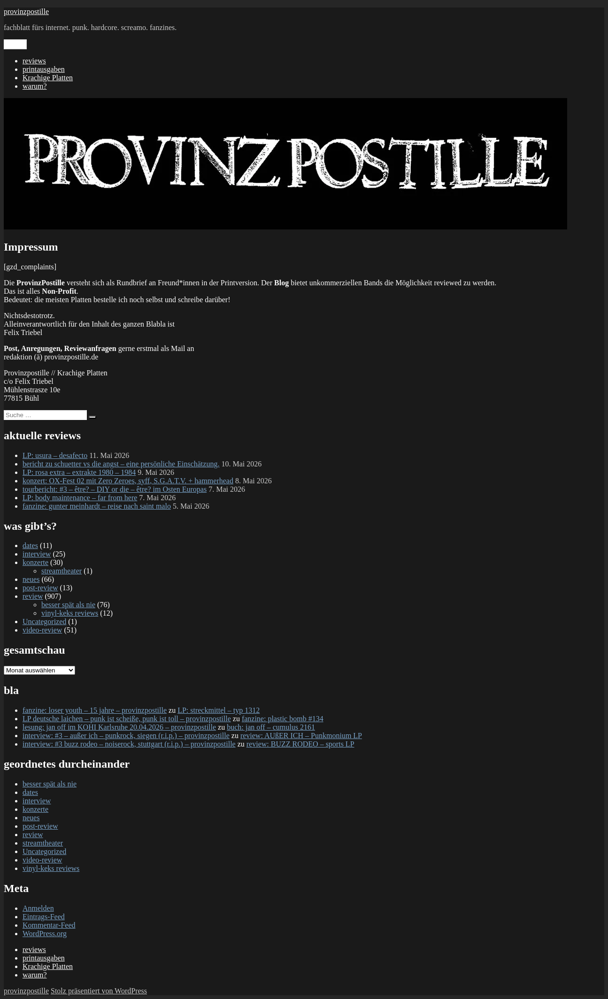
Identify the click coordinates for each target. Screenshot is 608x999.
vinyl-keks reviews (69, 613)
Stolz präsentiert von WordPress (99, 991)
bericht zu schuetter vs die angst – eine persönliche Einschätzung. (121, 464)
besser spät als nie (68, 605)
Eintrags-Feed (44, 917)
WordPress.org (45, 934)
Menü (15, 44)
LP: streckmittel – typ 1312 (218, 710)
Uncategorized (44, 621)
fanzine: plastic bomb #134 (282, 719)
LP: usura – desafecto (55, 455)
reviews (34, 61)
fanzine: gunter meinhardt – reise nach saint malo (97, 506)
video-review (42, 630)
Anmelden (38, 908)
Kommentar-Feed (49, 925)
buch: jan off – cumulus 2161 (271, 727)
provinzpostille (26, 11)
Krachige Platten (48, 78)
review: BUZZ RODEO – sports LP (300, 744)
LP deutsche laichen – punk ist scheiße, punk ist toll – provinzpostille (127, 719)
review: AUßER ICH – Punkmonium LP (301, 736)
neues (31, 579)
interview (37, 554)
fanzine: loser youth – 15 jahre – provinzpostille (95, 710)
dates (30, 545)
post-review (40, 588)
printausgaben (44, 69)
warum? (35, 86)
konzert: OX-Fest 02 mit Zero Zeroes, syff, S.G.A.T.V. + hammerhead (128, 481)
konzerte (35, 562)
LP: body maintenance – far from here (80, 498)
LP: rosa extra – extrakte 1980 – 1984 (79, 472)
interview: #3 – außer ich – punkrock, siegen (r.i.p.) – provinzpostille (126, 736)
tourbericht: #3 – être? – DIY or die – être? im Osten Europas (115, 489)
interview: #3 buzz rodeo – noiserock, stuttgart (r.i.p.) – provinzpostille (129, 744)
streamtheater (61, 571)
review (33, 596)
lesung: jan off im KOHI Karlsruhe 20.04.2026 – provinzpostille (119, 727)
